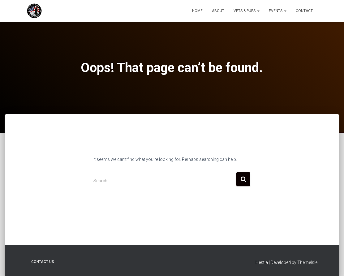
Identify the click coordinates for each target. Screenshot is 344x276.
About (218, 11)
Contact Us (42, 262)
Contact (304, 11)
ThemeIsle (307, 262)
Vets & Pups (247, 11)
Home (197, 11)
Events (277, 11)
